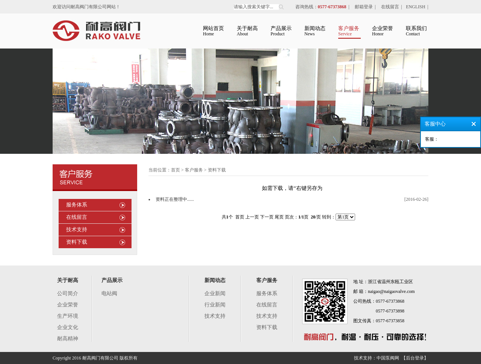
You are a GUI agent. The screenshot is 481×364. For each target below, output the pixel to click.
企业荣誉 (67, 305)
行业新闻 (214, 305)
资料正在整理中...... (175, 199)
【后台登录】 (414, 358)
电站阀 (109, 293)
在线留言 (390, 6)
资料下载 (76, 242)
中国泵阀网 (388, 358)
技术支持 (76, 229)
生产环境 (67, 316)
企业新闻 (214, 293)
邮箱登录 (364, 6)
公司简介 (67, 293)
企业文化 (67, 327)
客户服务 (266, 280)
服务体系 (76, 205)
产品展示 (112, 280)
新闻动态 (214, 280)
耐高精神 (67, 338)
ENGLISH (415, 6)
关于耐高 (67, 280)
